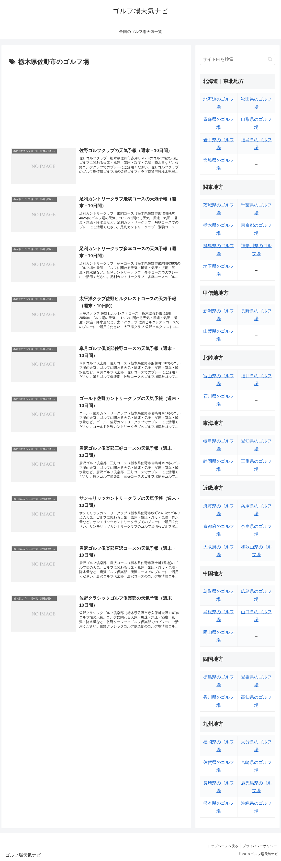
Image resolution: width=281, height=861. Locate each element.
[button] (270, 59)
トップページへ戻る (221, 846)
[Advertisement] (96, 104)
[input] (237, 59)
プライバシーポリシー (259, 846)
